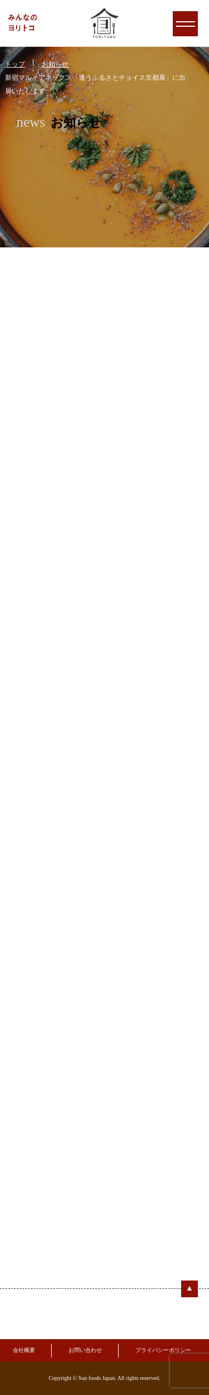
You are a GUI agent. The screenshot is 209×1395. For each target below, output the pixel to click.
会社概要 (24, 1350)
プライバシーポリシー (163, 1350)
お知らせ (55, 64)
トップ (15, 64)
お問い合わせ (85, 1350)
